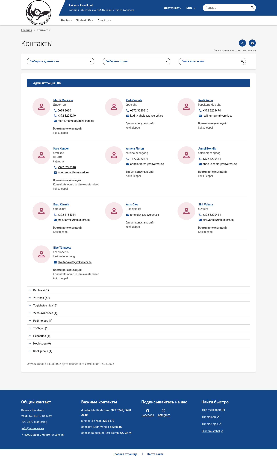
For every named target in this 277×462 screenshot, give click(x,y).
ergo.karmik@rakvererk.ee (71, 220)
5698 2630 (64, 110)
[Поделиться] (242, 43)
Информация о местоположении (43, 434)
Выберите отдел (116, 61)
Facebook (148, 412)
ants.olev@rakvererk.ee (142, 215)
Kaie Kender (61, 148)
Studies (66, 20)
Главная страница (125, 454)
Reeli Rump (205, 100)
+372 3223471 (137, 159)
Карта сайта (155, 454)
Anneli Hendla (207, 148)
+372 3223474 (209, 110)
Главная (26, 30)
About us (105, 20)
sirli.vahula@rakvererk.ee (216, 220)
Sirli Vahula (205, 204)
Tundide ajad (210, 424)
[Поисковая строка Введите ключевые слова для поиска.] (229, 7)
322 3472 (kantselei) (34, 422)
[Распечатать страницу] (252, 43)
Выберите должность (44, 61)
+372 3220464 (209, 215)
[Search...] (252, 8)
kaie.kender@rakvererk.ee (71, 172)
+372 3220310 (64, 167)
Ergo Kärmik (61, 204)
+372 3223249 (64, 116)
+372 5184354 (64, 215)
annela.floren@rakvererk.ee (145, 164)
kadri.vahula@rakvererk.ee (144, 116)
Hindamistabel (211, 431)
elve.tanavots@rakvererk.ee (72, 262)
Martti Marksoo (63, 100)
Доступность (172, 8)
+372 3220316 (137, 110)
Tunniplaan (209, 417)
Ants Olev (132, 204)
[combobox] (136, 61)
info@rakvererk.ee (33, 428)
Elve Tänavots (62, 247)
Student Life (85, 20)
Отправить (242, 61)
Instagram (163, 412)
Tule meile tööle (211, 410)
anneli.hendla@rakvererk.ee (217, 164)
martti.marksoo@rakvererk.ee (73, 121)
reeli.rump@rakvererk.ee (215, 116)
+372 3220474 (209, 159)
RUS (191, 8)
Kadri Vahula (134, 100)
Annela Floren (135, 148)
